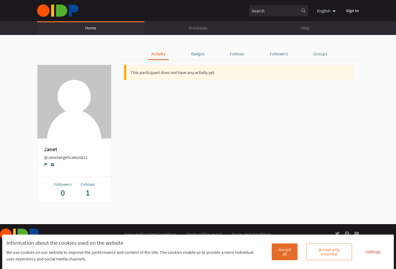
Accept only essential (329, 252)
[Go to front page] (57, 10)
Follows (237, 53)
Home (90, 28)
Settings (373, 251)
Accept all (285, 252)
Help (305, 28)
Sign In (352, 10)
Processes (198, 28)
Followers (279, 53)
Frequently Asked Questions (151, 234)
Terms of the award (204, 234)
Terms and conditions (251, 234)
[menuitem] (327, 10)
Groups (320, 53)
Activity (158, 53)
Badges (198, 53)
